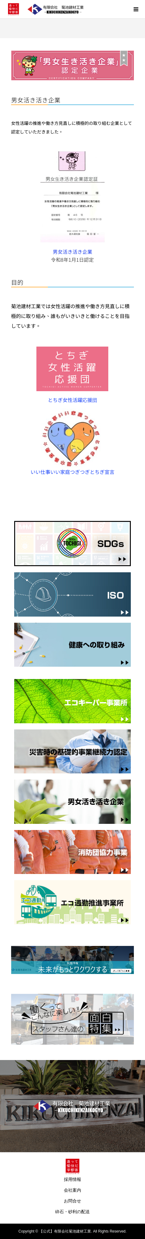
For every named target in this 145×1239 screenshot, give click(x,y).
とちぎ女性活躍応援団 (75, 399)
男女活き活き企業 (72, 251)
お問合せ (72, 1200)
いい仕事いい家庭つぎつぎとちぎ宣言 (72, 471)
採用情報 (72, 1179)
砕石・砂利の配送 (72, 1211)
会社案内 (72, 1190)
